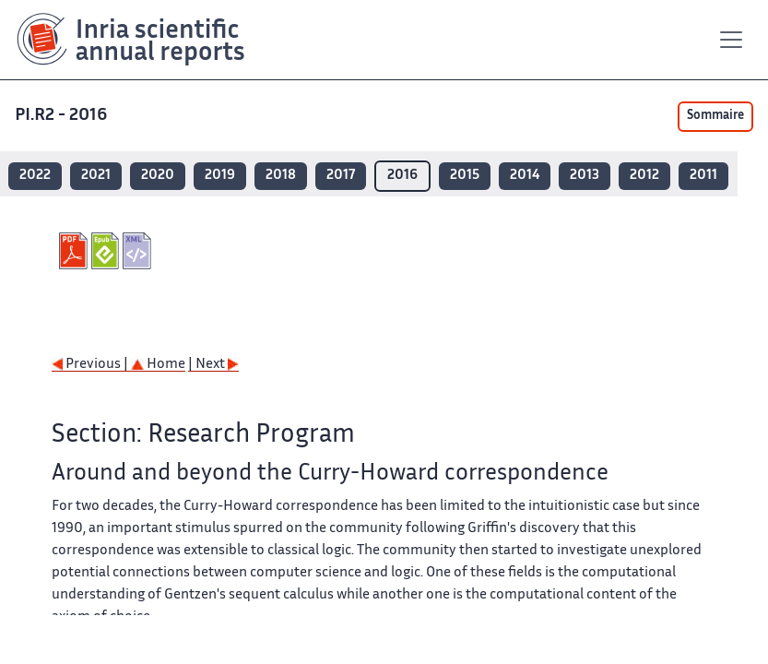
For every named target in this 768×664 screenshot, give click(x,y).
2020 (157, 176)
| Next (213, 365)
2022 (35, 176)
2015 (464, 176)
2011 (703, 176)
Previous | (91, 365)
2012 (644, 176)
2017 (340, 176)
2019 (220, 176)
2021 (96, 176)
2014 (524, 176)
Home (158, 365)
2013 (584, 176)
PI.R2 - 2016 (63, 116)
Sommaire (715, 116)
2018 (281, 176)
